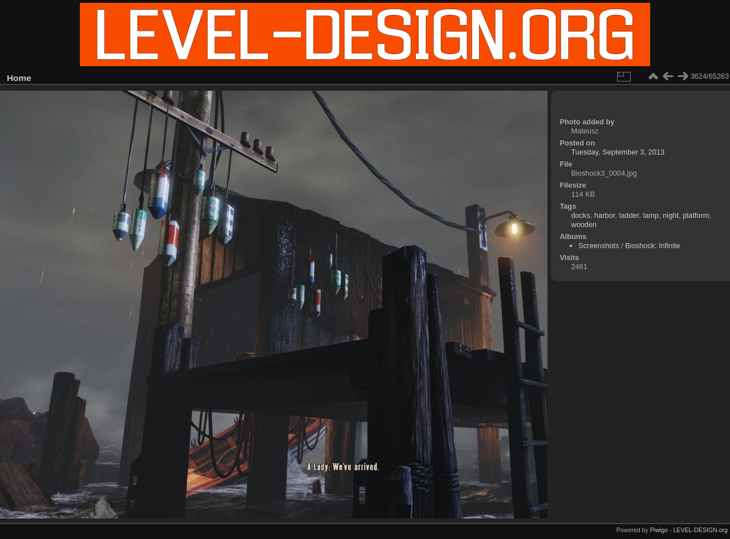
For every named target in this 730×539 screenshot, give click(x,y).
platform (696, 215)
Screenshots (598, 245)
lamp (651, 215)
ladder (629, 215)
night (671, 215)
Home (19, 78)
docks (580, 215)
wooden (584, 224)
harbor (604, 215)
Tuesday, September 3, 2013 (617, 152)
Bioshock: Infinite (652, 245)
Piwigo (659, 529)
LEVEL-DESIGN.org (700, 529)
